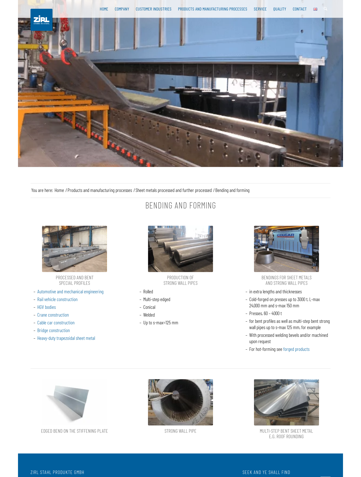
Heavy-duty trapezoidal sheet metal (66, 338)
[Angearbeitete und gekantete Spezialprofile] (74, 249)
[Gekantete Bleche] (286, 402)
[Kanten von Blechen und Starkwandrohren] (286, 249)
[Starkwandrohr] (180, 249)
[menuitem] (104, 9)
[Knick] (74, 402)
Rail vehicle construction (57, 299)
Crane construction (53, 315)
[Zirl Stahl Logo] (41, 20)
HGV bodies (46, 307)
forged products (296, 349)
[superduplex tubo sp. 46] (180, 402)
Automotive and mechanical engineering (70, 291)
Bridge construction (53, 330)
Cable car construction (55, 322)
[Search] (325, 9)
